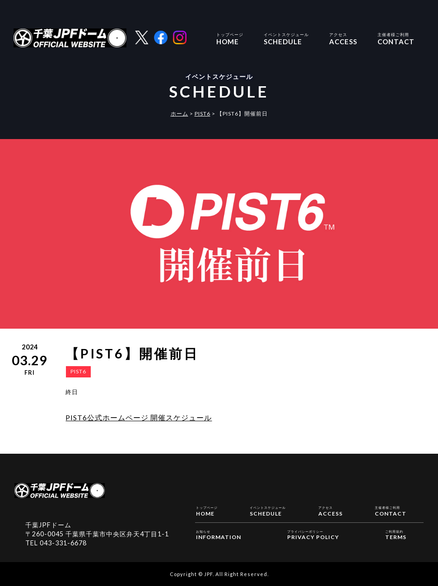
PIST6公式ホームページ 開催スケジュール (138, 417)
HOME (229, 38)
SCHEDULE (286, 38)
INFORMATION (218, 534)
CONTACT (396, 38)
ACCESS (343, 38)
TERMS (395, 534)
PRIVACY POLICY (313, 534)
